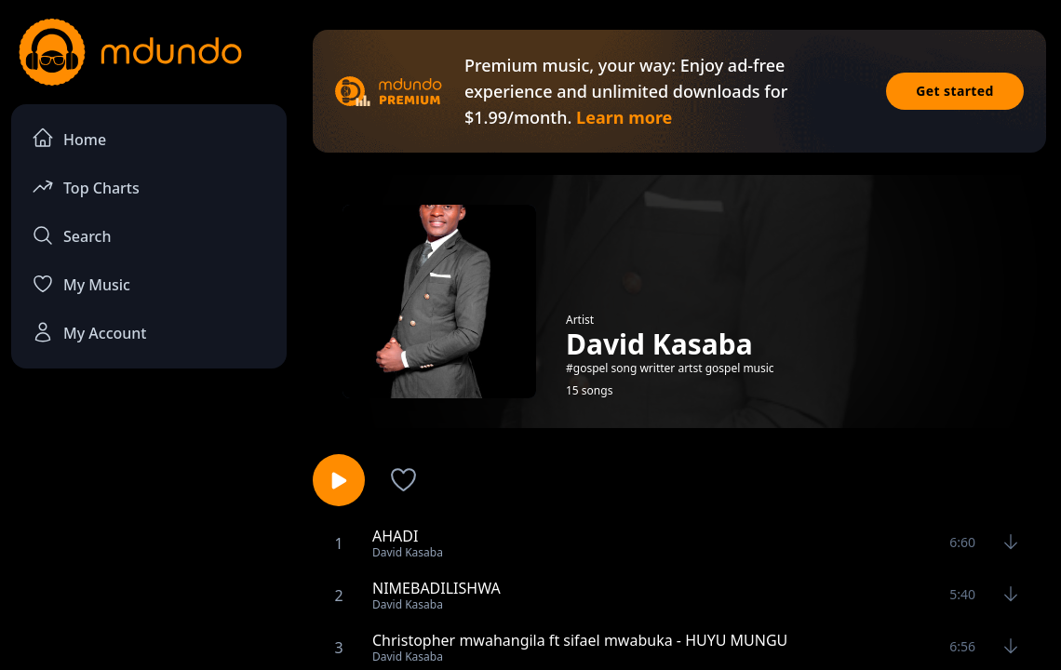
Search (71, 235)
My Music (81, 284)
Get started (955, 91)
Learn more (624, 117)
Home (69, 138)
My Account (89, 332)
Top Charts (86, 186)
